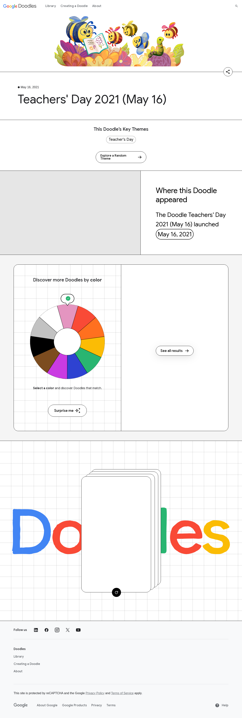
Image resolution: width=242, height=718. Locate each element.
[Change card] (116, 592)
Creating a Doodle (74, 6)
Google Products (74, 705)
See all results (175, 351)
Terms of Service (122, 693)
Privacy (96, 705)
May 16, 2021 (175, 234)
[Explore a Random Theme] (121, 157)
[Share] (228, 71)
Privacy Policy (95, 693)
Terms (111, 705)
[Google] (21, 705)
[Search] (236, 6)
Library (50, 6)
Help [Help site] (221, 705)
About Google (47, 705)
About (96, 6)
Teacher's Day (121, 139)
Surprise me (67, 410)
